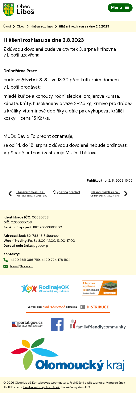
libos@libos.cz (21, 266)
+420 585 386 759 (25, 260)
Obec (21, 27)
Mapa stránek (115, 387)
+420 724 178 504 (56, 260)
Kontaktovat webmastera (50, 387)
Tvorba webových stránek (41, 391)
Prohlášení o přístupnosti (87, 387)
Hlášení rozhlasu (42, 27)
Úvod (7, 27)
